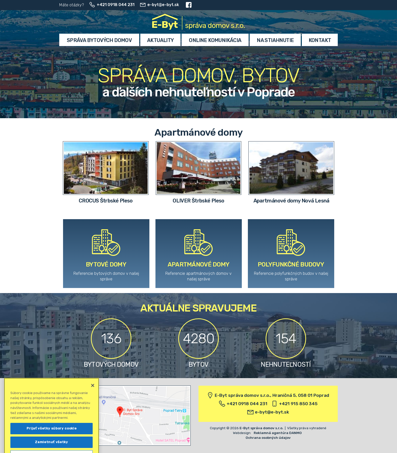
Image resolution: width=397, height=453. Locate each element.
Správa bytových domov (99, 40)
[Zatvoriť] (92, 391)
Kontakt (320, 40)
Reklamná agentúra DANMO (278, 433)
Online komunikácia (215, 40)
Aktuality (160, 40)
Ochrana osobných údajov (268, 438)
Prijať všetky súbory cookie (52, 434)
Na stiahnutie (275, 40)
